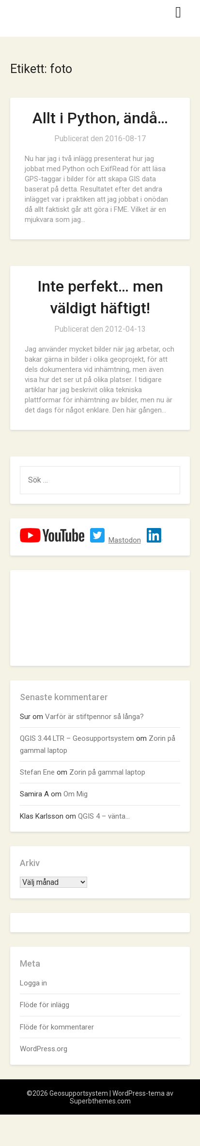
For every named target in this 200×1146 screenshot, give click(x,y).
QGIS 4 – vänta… (104, 816)
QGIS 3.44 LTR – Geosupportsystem (77, 738)
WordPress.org (43, 1048)
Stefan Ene (37, 772)
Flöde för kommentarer (57, 1027)
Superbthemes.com (100, 1101)
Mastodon (124, 540)
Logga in (33, 983)
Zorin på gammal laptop (107, 772)
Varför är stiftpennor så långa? (94, 716)
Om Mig (75, 794)
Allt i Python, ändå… (100, 118)
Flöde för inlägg (44, 1004)
